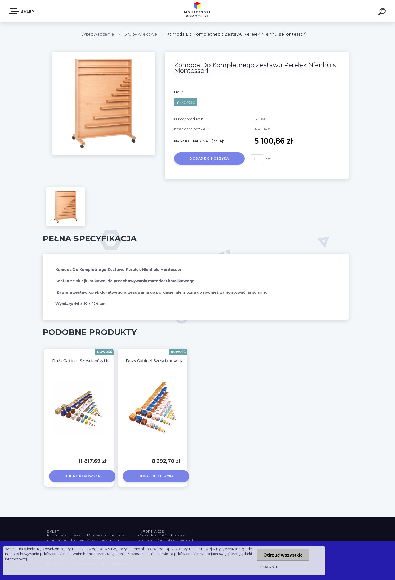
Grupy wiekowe (140, 34)
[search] (382, 12)
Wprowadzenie (97, 34)
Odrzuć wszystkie (283, 555)
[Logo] (197, 11)
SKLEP (22, 11)
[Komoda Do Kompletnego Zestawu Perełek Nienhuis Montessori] (103, 53)
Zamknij (268, 567)
